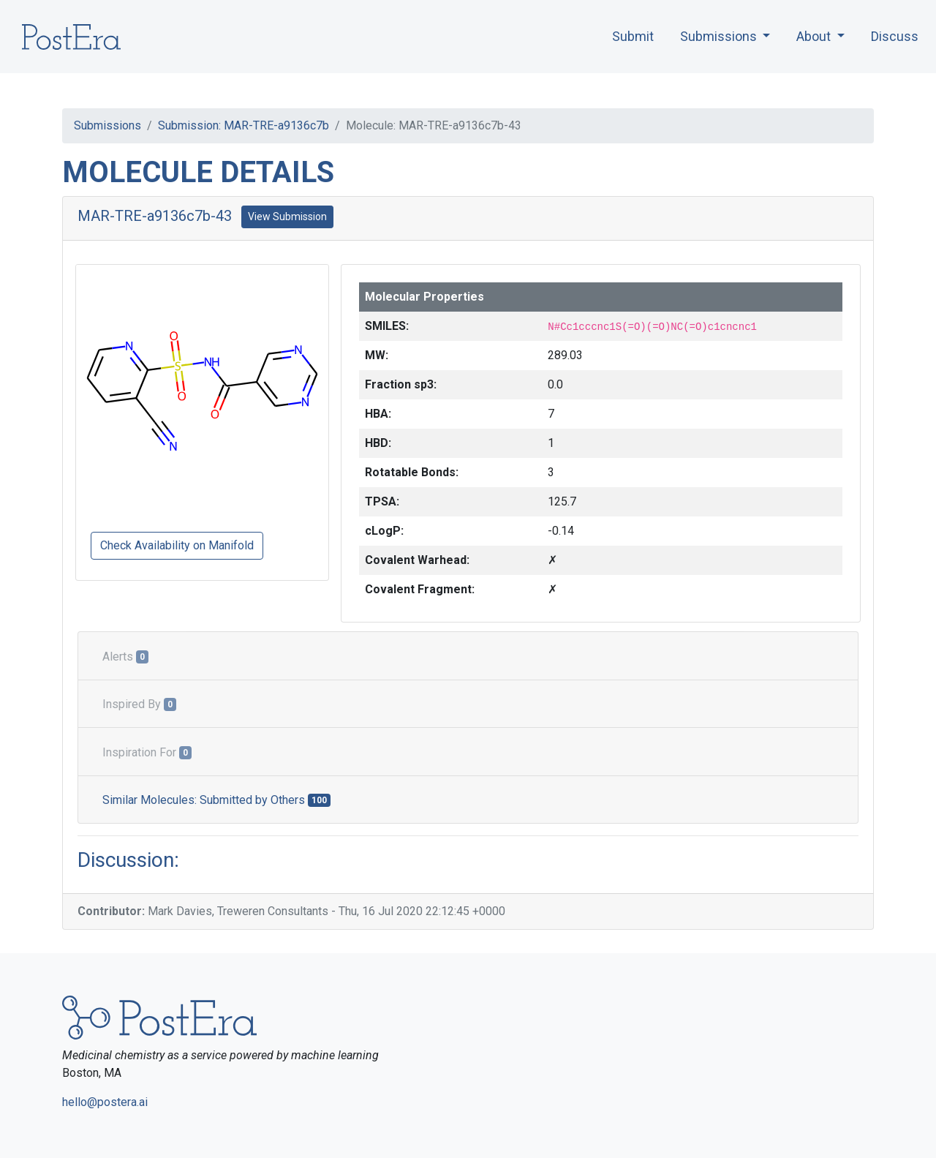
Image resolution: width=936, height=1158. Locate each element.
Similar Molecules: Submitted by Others (216, 800)
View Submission (287, 216)
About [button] (815, 36)
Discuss (894, 36)
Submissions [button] (720, 36)
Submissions (107, 125)
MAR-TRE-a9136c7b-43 (155, 216)
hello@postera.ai (105, 1102)
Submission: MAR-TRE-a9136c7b (243, 125)
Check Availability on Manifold (177, 545)
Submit (633, 36)
